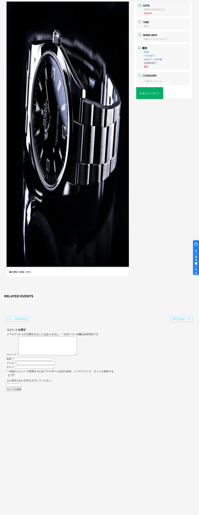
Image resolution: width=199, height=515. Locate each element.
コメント (12, 358)
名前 (10, 362)
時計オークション (153, 81)
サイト (10, 371)
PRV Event (18, 319)
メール (11, 366)
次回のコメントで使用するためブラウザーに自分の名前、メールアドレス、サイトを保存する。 (62, 375)
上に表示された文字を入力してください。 (30, 384)
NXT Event (181, 319)
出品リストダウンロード (156, 39)
